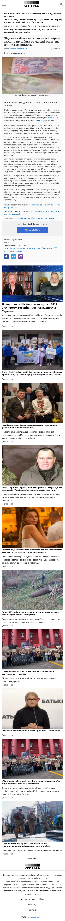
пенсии (12, 248)
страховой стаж (33, 248)
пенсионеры (16, 251)
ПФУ (44, 248)
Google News (32, 230)
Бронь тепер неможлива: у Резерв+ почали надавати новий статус (33, 26)
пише (37, 120)
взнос (49, 248)
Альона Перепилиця (18, 49)
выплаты (21, 248)
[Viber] (20, 256)
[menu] (4, 4)
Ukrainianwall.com (36, 917)
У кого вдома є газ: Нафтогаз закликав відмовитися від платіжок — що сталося (33, 15)
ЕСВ (55, 248)
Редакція (32, 905)
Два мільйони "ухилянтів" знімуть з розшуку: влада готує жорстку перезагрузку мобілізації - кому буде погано (33, 21)
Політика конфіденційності (32, 899)
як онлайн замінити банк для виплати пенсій (34, 218)
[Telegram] (13, 256)
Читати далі (32, 859)
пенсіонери (53, 118)
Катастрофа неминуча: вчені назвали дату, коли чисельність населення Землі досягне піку (30, 31)
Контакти (32, 910)
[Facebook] (6, 256)
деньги (7, 251)
